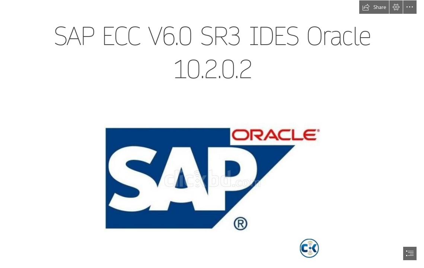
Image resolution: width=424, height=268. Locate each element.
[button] (374, 7)
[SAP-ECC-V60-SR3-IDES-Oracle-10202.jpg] (212, 178)
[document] (212, 134)
